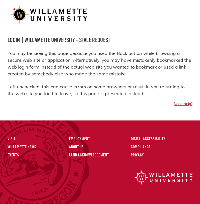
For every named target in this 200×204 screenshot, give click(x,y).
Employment (79, 139)
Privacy (137, 155)
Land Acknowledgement (89, 155)
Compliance (141, 147)
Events (13, 155)
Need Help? (183, 104)
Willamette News (22, 147)
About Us (76, 147)
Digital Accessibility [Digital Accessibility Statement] (148, 139)
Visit (11, 139)
